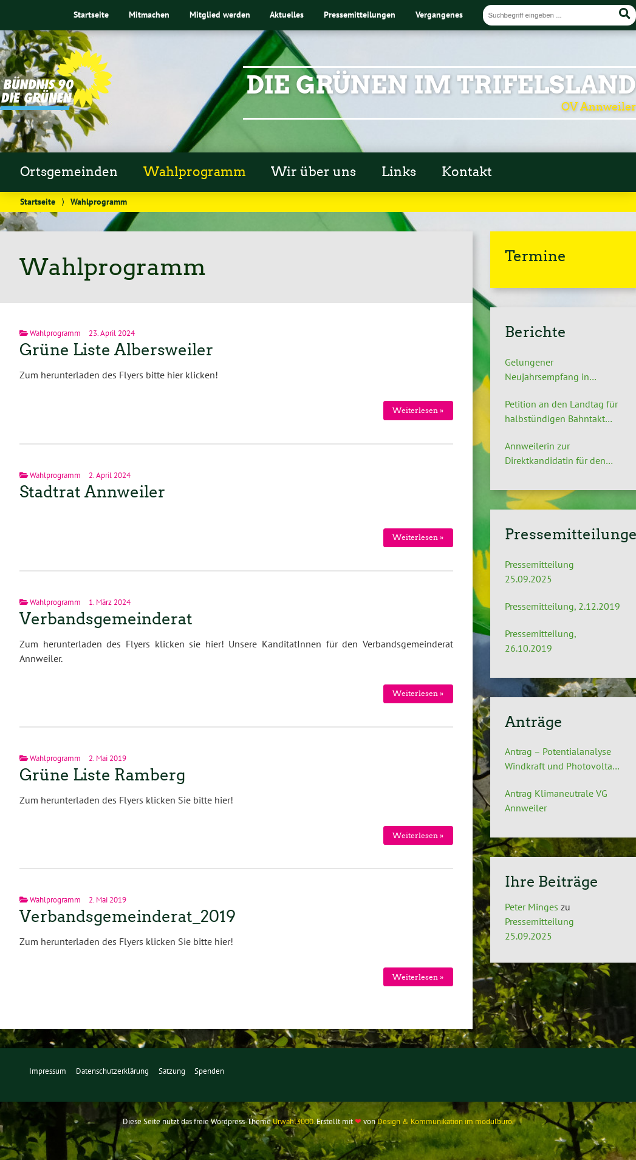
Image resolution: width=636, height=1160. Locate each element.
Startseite (91, 14)
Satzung (172, 1071)
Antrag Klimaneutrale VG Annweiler (556, 800)
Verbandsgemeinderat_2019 (127, 916)
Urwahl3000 (293, 1121)
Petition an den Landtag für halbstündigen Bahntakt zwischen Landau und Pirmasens (561, 412)
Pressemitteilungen (359, 14)
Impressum (47, 1071)
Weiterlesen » (417, 410)
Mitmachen (149, 14)
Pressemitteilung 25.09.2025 (539, 571)
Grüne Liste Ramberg (102, 775)
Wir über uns (313, 172)
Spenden (209, 1071)
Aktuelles (287, 14)
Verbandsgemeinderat (106, 619)
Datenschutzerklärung (112, 1071)
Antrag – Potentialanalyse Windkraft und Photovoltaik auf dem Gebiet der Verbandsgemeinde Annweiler (562, 759)
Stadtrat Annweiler (92, 492)
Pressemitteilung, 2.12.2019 (562, 606)
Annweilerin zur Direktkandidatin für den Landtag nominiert (555, 454)
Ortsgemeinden (69, 172)
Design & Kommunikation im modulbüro (444, 1121)
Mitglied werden (220, 14)
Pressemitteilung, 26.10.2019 (540, 640)
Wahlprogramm (194, 172)
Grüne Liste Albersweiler (116, 350)
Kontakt (467, 172)
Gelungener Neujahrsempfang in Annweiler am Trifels (547, 370)
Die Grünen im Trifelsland (441, 85)
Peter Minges (531, 907)
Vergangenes (439, 14)
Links (398, 172)
